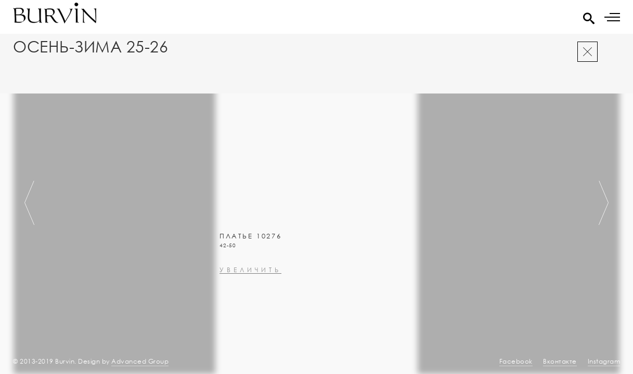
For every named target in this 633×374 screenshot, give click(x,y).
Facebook (516, 361)
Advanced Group (140, 361)
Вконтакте (560, 361)
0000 (229, 272)
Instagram (604, 361)
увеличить (250, 298)
